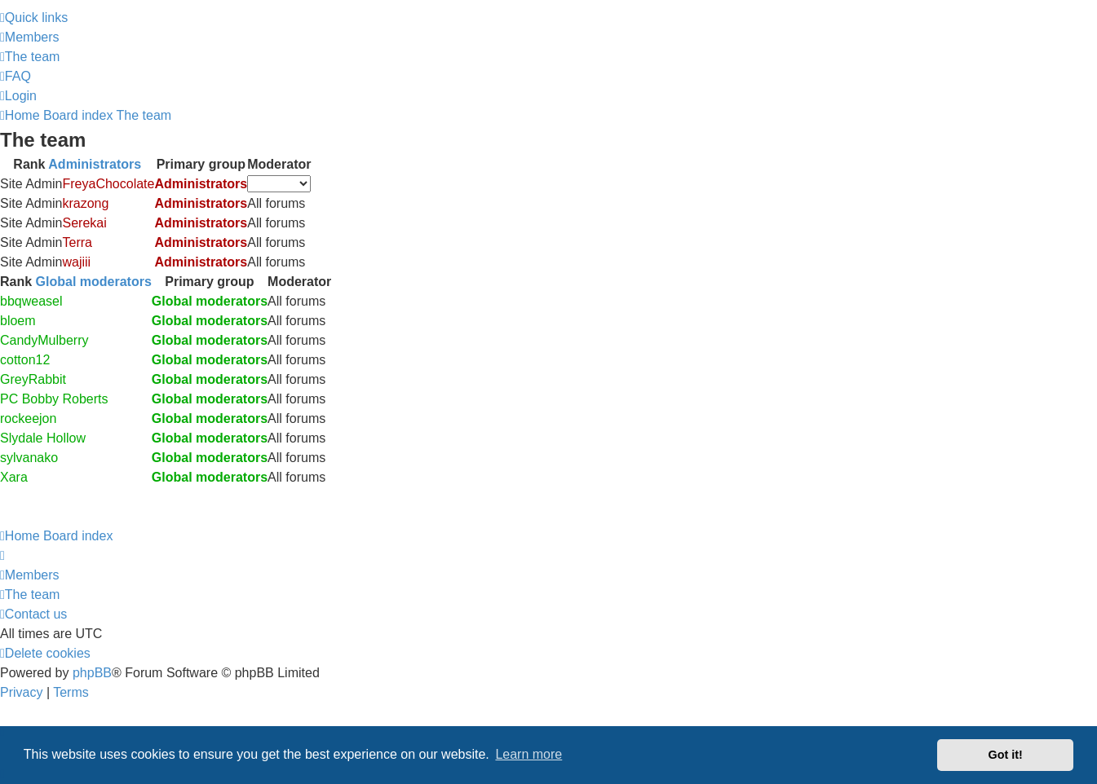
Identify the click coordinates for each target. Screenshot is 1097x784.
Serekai (84, 223)
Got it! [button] (1006, 754)
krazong (85, 203)
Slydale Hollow (43, 438)
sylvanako (29, 458)
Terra (76, 242)
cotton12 (25, 360)
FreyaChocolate (108, 184)
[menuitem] (30, 37)
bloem (18, 321)
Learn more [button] (528, 754)
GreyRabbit (33, 379)
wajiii (76, 262)
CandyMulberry (44, 340)
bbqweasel (31, 301)
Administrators (94, 164)
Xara (14, 477)
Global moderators (94, 281)
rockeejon (28, 418)
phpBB (92, 673)
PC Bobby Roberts (54, 399)
